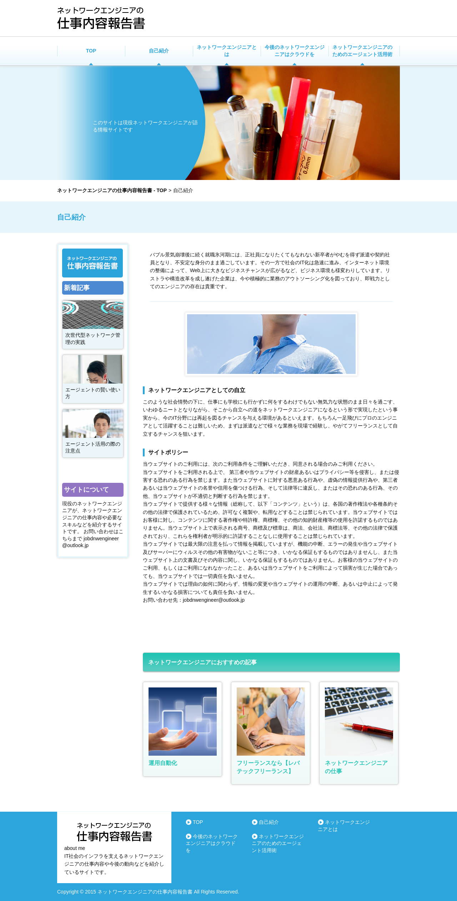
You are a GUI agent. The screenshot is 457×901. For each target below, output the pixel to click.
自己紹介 (159, 51)
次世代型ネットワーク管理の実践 (92, 338)
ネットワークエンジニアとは (227, 50)
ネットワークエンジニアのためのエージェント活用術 (362, 50)
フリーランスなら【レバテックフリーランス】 (268, 767)
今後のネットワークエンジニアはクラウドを (295, 50)
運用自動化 (163, 763)
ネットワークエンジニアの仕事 (356, 767)
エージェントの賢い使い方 (92, 393)
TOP (91, 51)
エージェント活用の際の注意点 (92, 447)
